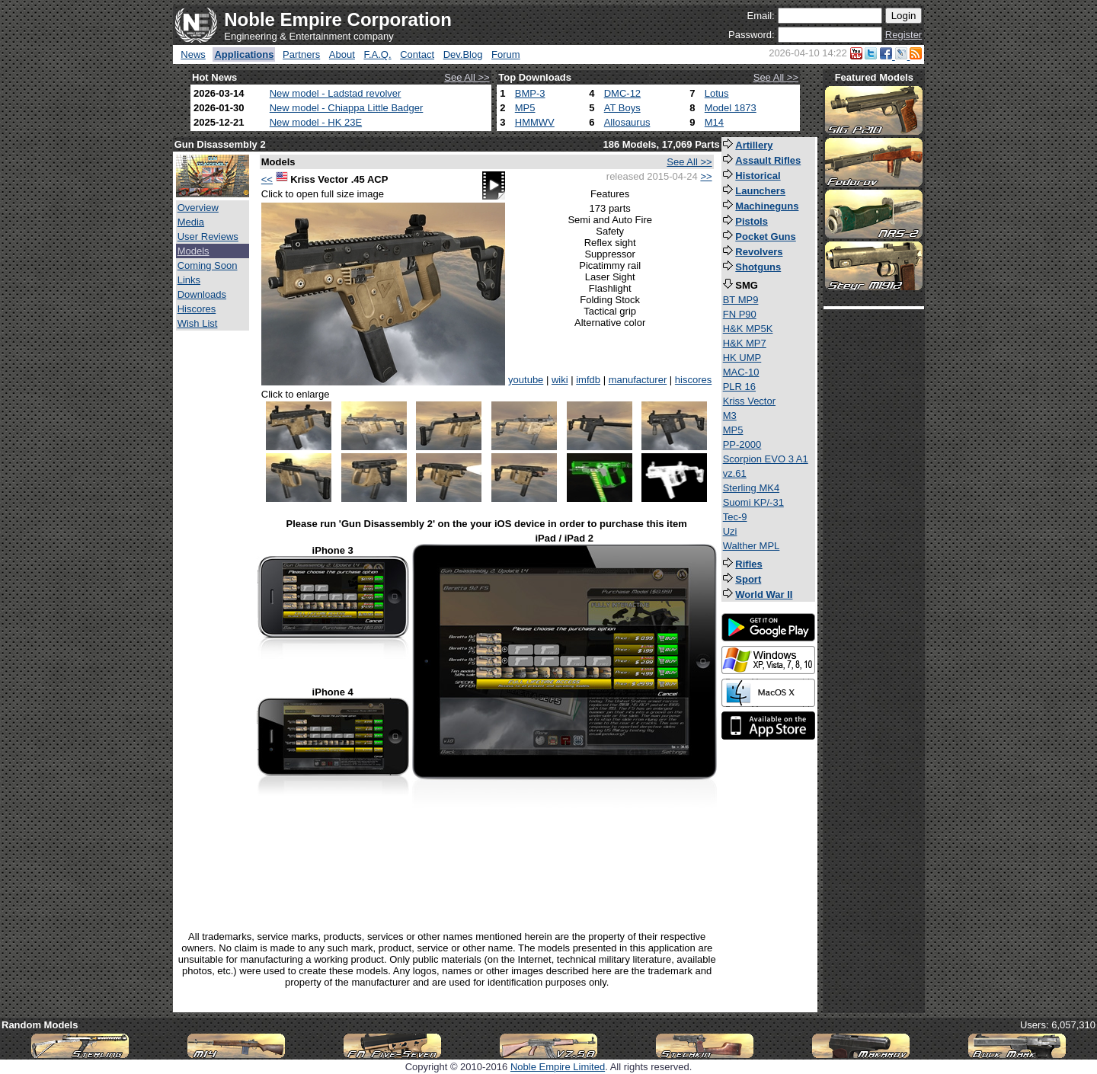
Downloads (202, 294)
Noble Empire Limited (557, 1066)
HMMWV (535, 122)
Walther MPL (751, 545)
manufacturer (638, 379)
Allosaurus (627, 122)
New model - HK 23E (316, 122)
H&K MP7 (744, 343)
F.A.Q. (377, 54)
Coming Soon (208, 265)
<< (267, 179)
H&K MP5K (748, 328)
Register (903, 34)
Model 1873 (730, 107)
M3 (730, 415)
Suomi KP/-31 (753, 502)
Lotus (717, 93)
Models (193, 251)
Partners (301, 54)
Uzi (730, 531)
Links (189, 280)
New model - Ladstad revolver (335, 93)
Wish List (198, 323)
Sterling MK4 (751, 488)
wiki (560, 379)
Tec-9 (735, 517)
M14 (714, 122)
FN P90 (739, 314)
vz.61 (735, 473)
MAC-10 (741, 372)
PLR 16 (739, 386)
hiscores (693, 379)
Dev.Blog (463, 54)
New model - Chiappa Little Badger (347, 107)
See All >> (466, 77)
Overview (198, 207)
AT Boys (622, 107)
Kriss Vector (749, 401)
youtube (525, 379)
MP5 (525, 107)
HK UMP (742, 357)
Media (191, 222)
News (193, 54)
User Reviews (208, 236)
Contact (417, 54)
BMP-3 (530, 93)
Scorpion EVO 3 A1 (765, 459)
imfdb (588, 379)
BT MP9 (741, 299)
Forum (505, 54)
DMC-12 (622, 93)
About (342, 54)
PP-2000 (742, 444)
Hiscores (197, 309)
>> (706, 176)
